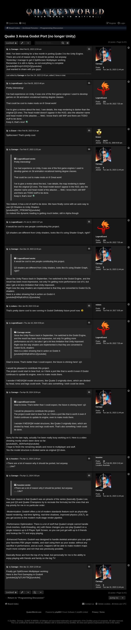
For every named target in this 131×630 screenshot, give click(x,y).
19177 (105, 141)
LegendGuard (101, 98)
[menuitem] (22, 23)
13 (104, 308)
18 (104, 461)
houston (99, 457)
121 (104, 102)
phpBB (58, 612)
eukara (98, 305)
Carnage (99, 64)
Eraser (98, 137)
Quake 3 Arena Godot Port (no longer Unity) (40, 36)
